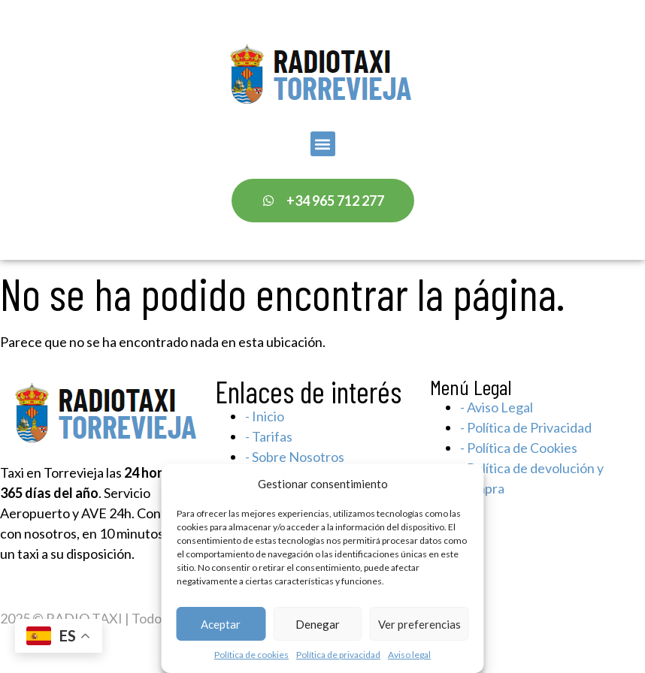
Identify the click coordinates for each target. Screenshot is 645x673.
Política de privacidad (338, 654)
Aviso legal (409, 654)
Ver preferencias (419, 624)
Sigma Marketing (490, 618)
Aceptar (221, 624)
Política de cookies (251, 654)
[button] (322, 143)
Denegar (317, 624)
